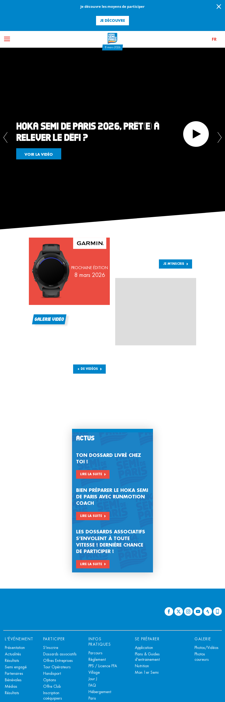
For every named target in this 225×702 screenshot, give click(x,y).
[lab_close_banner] (218, 7)
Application (144, 647)
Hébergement (99, 691)
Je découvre (112, 20)
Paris (92, 698)
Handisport (52, 673)
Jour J (92, 678)
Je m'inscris (173, 264)
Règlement (97, 659)
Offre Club (52, 686)
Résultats (12, 660)
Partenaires (14, 673)
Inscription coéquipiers (52, 695)
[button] (212, 39)
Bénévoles (13, 679)
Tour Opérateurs (57, 667)
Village (94, 672)
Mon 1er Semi (147, 672)
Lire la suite (91, 474)
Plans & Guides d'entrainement (147, 657)
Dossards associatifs (60, 654)
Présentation (15, 647)
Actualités (13, 654)
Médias (11, 686)
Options (49, 679)
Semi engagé (16, 667)
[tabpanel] (112, 139)
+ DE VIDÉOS (87, 369)
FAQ (92, 685)
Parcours (95, 653)
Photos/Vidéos (207, 647)
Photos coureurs (202, 657)
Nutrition (142, 665)
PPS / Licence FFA (102, 665)
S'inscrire (50, 647)
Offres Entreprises (58, 660)
